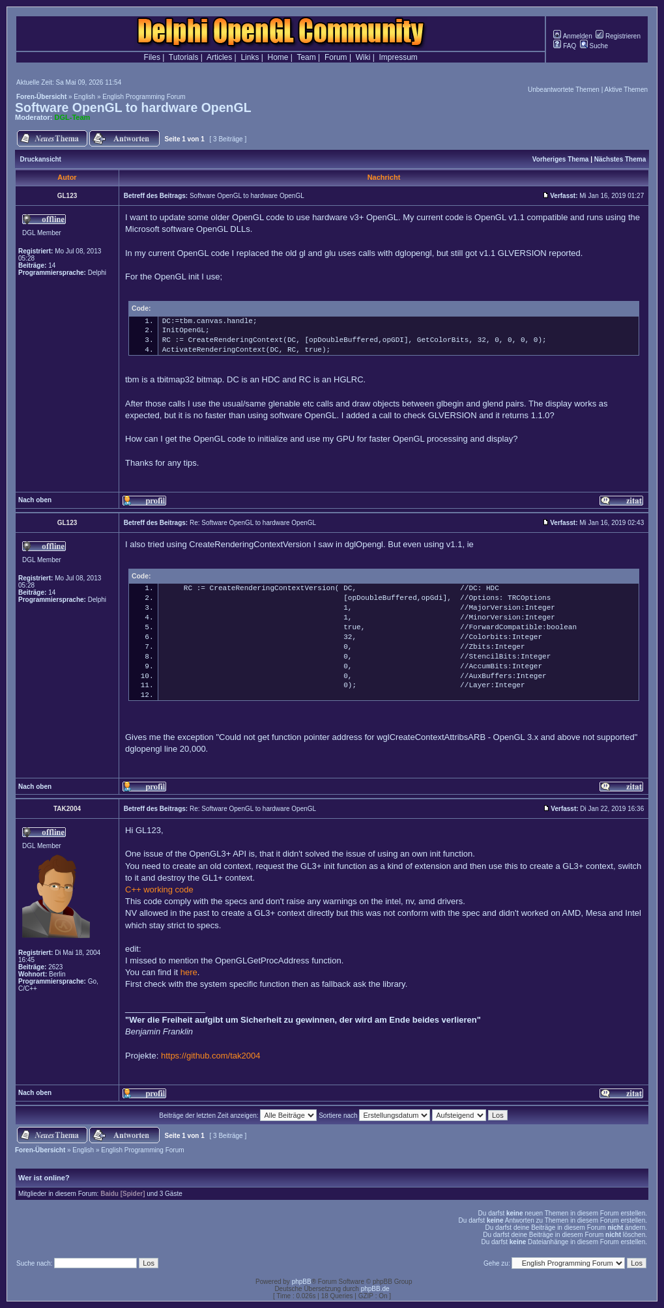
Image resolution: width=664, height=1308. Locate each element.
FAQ (564, 46)
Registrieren (618, 36)
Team (305, 57)
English (84, 96)
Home (278, 57)
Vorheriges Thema (560, 159)
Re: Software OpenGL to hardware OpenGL (253, 522)
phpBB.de (375, 1288)
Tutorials (184, 57)
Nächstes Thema (620, 159)
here (188, 972)
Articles (219, 57)
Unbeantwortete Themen (563, 89)
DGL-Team (73, 117)
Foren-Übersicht (41, 96)
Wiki (363, 57)
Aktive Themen (626, 89)
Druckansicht (40, 159)
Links (249, 57)
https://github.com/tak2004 (210, 1055)
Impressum (398, 57)
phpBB (301, 1281)
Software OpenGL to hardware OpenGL (133, 107)
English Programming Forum (143, 96)
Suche (594, 46)
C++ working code (159, 889)
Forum (336, 57)
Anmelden (572, 36)
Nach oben (34, 500)
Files (152, 57)
